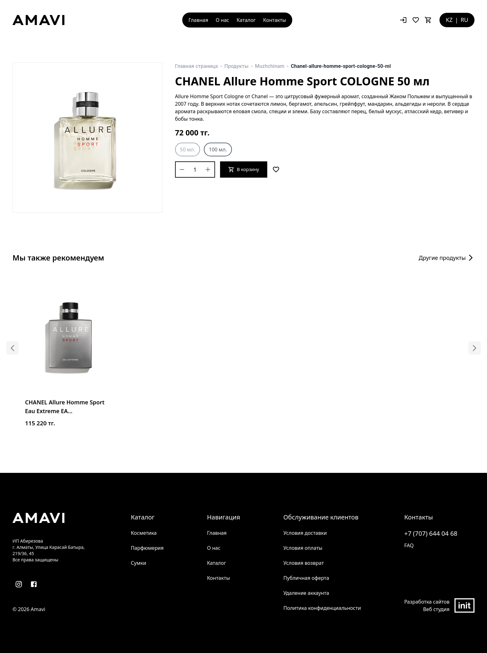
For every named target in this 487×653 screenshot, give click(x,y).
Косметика (144, 532)
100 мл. (218, 149)
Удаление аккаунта (306, 593)
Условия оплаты (303, 547)
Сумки (138, 562)
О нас (222, 20)
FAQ (409, 545)
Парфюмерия (147, 547)
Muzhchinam (269, 66)
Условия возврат (304, 562)
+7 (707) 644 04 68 (430, 533)
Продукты (236, 66)
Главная (198, 20)
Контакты (274, 20)
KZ (449, 19)
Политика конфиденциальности (322, 608)
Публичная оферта (306, 578)
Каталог (246, 20)
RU (464, 19)
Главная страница (196, 66)
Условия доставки (305, 532)
